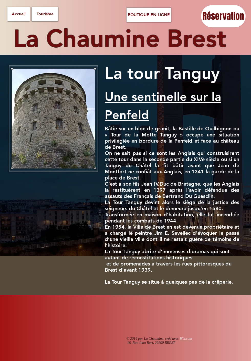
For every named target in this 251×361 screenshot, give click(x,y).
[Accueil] (18, 14)
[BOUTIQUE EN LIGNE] (149, 15)
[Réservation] (223, 16)
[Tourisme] (45, 14)
